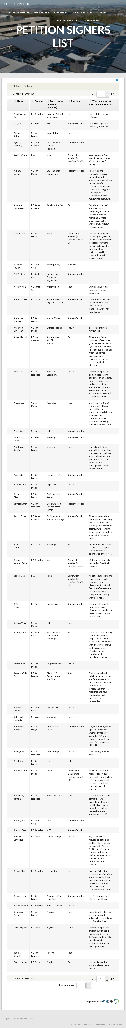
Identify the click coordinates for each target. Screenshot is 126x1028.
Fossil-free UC (17, 4)
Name (20, 101)
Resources (60, 12)
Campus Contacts (65, 20)
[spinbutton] (101, 94)
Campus (39, 101)
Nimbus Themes (94, 1024)
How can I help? (19, 12)
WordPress (117, 1024)
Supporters (41, 12)
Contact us (16, 28)
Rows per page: (67, 985)
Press (102, 12)
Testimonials (91, 20)
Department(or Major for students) (55, 104)
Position (75, 101)
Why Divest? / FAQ (83, 12)
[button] (107, 92)
